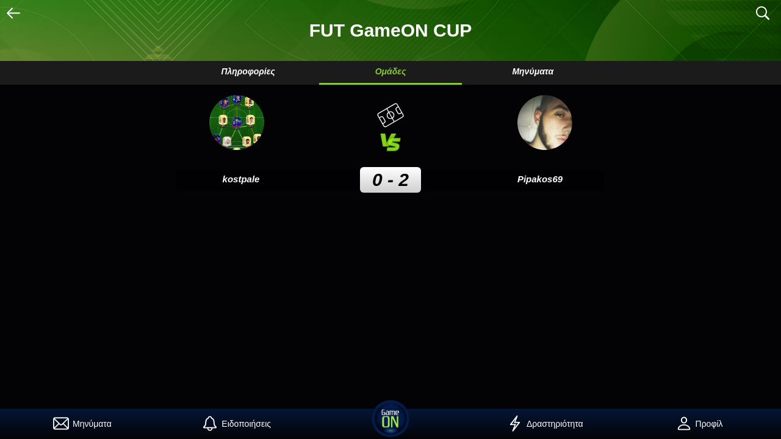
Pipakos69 (540, 179)
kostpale (241, 179)
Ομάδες (390, 71)
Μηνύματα (532, 71)
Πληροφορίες (248, 71)
